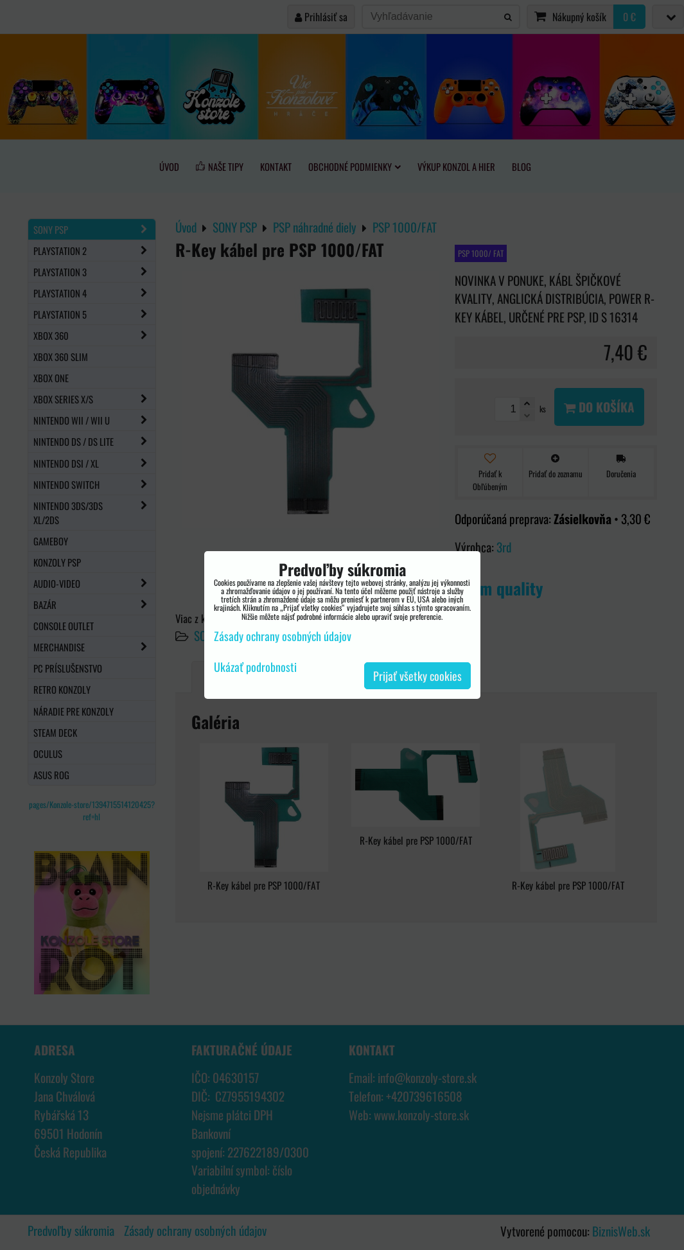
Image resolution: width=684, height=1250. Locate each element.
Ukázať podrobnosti (255, 667)
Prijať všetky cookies (417, 675)
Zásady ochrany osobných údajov (282, 636)
